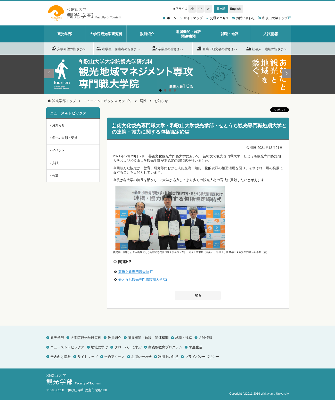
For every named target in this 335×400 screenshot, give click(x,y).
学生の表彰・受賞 (64, 138)
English (235, 8)
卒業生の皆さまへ (167, 48)
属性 (143, 101)
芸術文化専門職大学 (133, 272)
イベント (58, 150)
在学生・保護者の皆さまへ (118, 48)
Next (286, 73)
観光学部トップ (64, 101)
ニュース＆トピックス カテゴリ (107, 101)
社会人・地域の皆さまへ (266, 48)
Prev (49, 73)
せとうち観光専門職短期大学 (140, 279)
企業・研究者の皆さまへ (217, 48)
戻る (198, 295)
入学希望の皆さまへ (69, 48)
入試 (55, 163)
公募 (55, 175)
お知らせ (161, 101)
